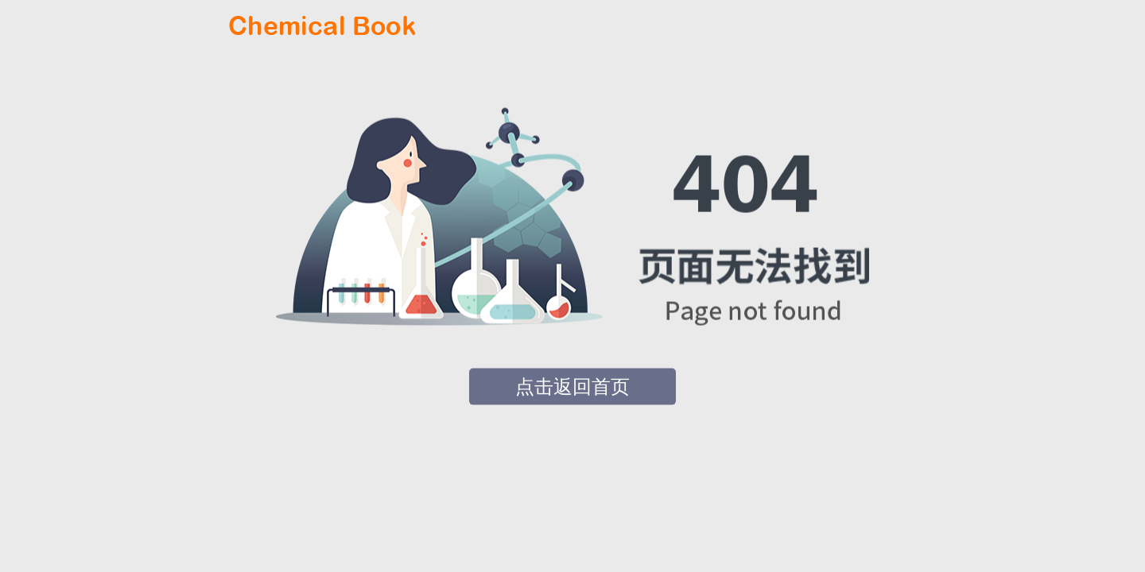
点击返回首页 (572, 387)
